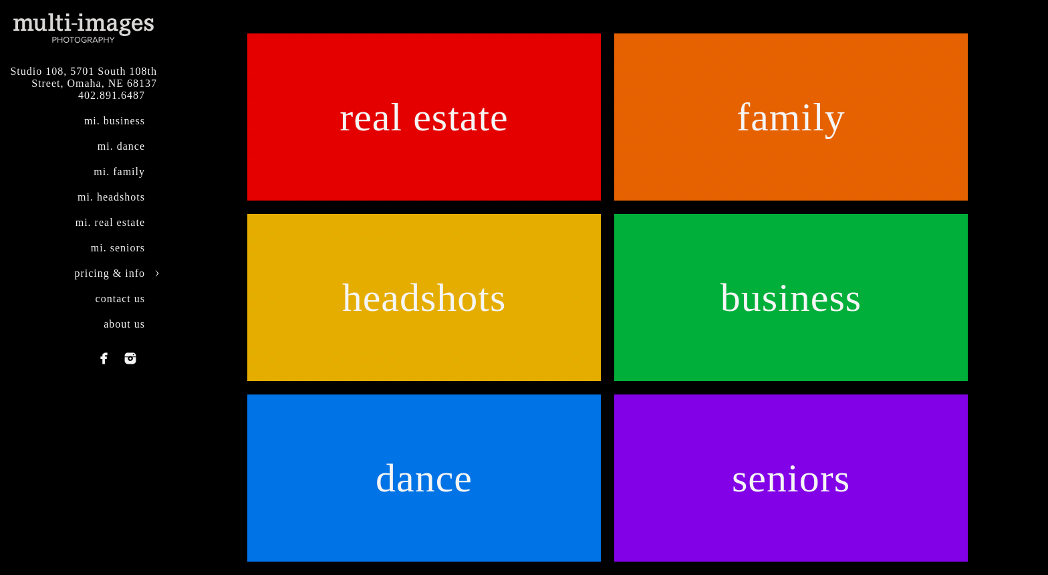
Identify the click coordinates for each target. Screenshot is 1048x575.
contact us (120, 298)
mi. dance (121, 146)
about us (124, 324)
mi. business (114, 120)
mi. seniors (118, 247)
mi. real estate (110, 222)
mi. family (119, 171)
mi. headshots (111, 197)
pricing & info (109, 273)
